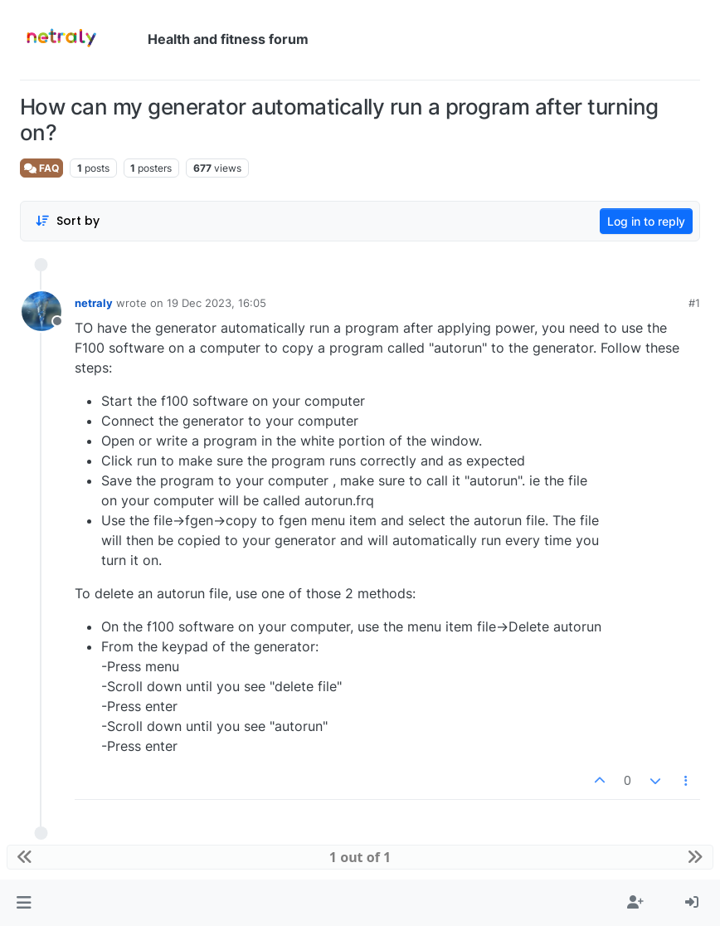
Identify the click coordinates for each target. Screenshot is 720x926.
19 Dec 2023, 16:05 (216, 302)
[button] (24, 902)
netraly (94, 302)
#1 (694, 302)
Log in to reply (646, 221)
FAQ (41, 168)
